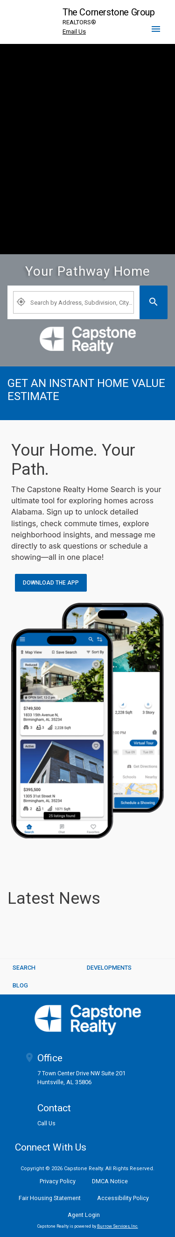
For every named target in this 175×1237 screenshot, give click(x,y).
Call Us (46, 1124)
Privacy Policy (58, 1181)
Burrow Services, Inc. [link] (117, 1226)
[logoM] (87, 1019)
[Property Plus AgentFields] (73, 302)
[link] (87, 340)
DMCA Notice (110, 1181)
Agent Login (84, 1214)
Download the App (50, 582)
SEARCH (24, 967)
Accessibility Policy (123, 1197)
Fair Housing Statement (50, 1197)
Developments (109, 967)
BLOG (20, 985)
